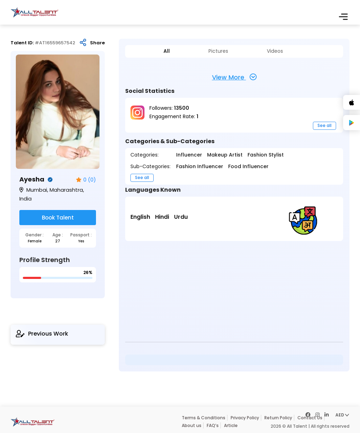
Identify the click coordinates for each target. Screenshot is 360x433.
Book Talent (58, 217)
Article (231, 425)
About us (191, 425)
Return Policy (278, 418)
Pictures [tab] (218, 51)
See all (324, 125)
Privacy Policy (245, 418)
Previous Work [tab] (42, 334)
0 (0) (86, 180)
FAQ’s (213, 425)
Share (97, 43)
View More (234, 77)
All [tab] (166, 51)
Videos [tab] (275, 51)
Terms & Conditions (203, 418)
